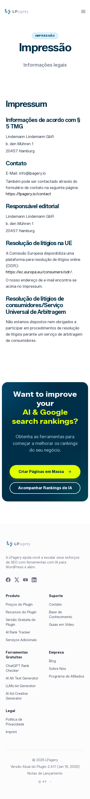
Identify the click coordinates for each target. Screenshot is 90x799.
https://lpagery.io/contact (28, 194)
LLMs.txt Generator (21, 686)
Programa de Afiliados (66, 676)
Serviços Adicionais (21, 640)
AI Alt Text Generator (22, 678)
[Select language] (47, 782)
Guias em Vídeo (61, 625)
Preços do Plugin (19, 605)
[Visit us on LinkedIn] (34, 579)
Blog (52, 661)
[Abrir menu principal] (83, 11)
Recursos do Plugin (21, 612)
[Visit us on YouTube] (25, 579)
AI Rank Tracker (18, 632)
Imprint (11, 732)
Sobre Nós (57, 669)
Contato (55, 605)
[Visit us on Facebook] (8, 579)
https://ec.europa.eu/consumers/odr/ (39, 272)
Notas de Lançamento (45, 773)
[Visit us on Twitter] (16, 579)
